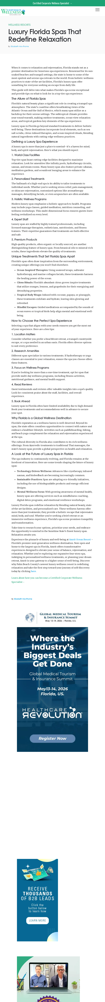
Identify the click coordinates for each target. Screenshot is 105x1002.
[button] (97, 10)
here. (34, 571)
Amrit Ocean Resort (96, 57)
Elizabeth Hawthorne (20, 46)
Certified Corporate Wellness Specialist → (52, 3)
